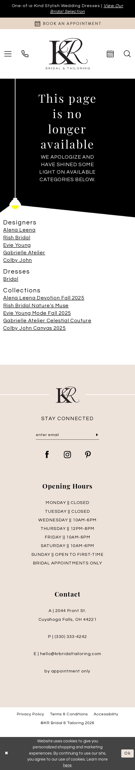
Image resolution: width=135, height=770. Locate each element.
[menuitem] (25, 54)
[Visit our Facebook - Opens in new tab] (47, 455)
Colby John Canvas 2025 (34, 328)
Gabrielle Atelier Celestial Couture (47, 320)
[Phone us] (25, 54)
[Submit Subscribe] (97, 434)
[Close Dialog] (6, 753)
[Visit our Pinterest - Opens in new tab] (88, 455)
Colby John (17, 260)
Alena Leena (19, 230)
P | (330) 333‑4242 (67, 637)
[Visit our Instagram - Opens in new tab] (67, 455)
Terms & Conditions (69, 714)
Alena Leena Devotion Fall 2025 (43, 298)
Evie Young (17, 245)
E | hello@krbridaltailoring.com (67, 654)
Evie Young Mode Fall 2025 (37, 313)
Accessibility (106, 714)
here (67, 765)
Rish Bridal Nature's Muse (36, 305)
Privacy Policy (30, 714)
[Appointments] (67, 23)
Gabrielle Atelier (24, 252)
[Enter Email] (67, 435)
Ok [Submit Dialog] (127, 753)
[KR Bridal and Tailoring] (67, 54)
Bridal (10, 279)
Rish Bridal (16, 237)
